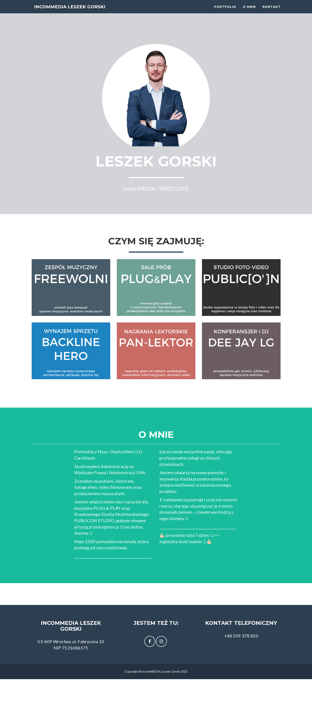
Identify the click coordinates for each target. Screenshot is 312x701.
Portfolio (225, 11)
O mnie (249, 11)
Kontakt (271, 11)
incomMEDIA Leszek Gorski (79, 11)
